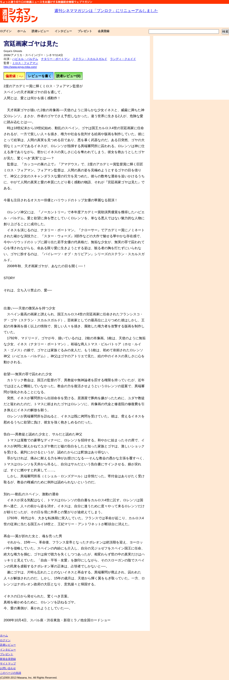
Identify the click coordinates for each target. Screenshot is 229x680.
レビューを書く (40, 76)
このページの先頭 (10, 672)
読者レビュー (40, 31)
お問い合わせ (8, 668)
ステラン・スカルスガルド (90, 59)
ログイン (6, 31)
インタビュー (63, 31)
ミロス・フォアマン (25, 63)
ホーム (21, 31)
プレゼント (85, 31)
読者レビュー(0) (68, 76)
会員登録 (103, 31)
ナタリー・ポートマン (55, 59)
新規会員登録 (8, 658)
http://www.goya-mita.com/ (20, 67)
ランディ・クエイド (123, 59)
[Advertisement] (191, 68)
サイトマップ (8, 663)
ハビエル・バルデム (25, 59)
